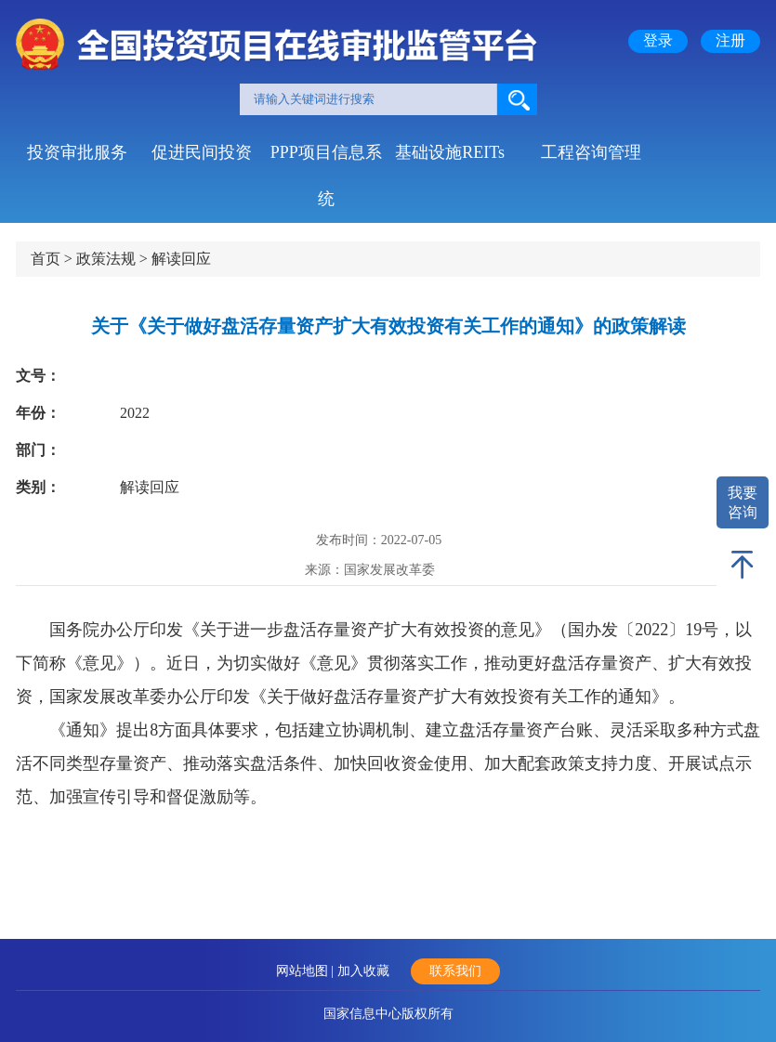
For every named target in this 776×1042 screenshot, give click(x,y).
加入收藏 (363, 971)
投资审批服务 (77, 152)
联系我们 (455, 971)
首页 (45, 259)
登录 (658, 40)
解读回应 (181, 259)
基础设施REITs (450, 152)
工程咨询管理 (591, 152)
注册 (730, 40)
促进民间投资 (201, 152)
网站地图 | (306, 971)
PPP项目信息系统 (326, 159)
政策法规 (106, 259)
